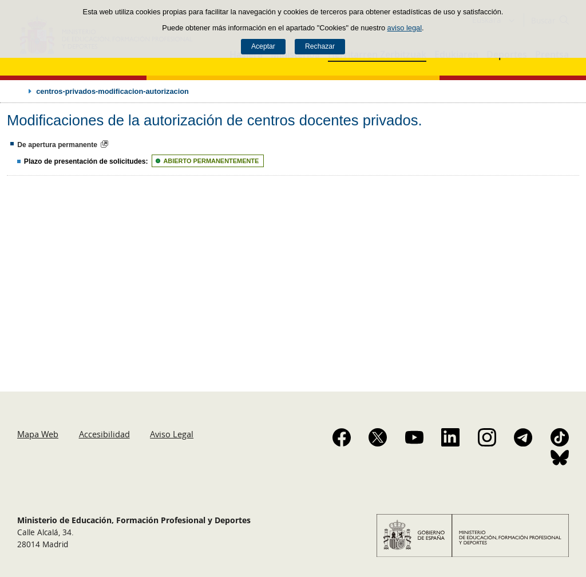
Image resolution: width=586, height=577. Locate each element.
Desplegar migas (18, 91)
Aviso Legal (171, 434)
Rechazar (320, 46)
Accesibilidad (104, 434)
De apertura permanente (57, 145)
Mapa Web (37, 434)
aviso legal (404, 27)
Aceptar (263, 46)
